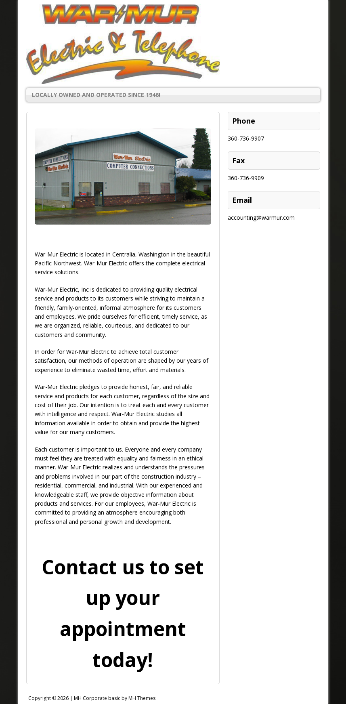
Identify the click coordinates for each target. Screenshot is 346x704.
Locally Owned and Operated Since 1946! (96, 95)
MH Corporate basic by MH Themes (114, 698)
